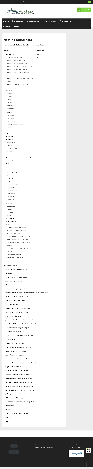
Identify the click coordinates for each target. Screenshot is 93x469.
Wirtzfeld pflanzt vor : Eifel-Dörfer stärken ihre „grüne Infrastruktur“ (26, 294)
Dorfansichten (11, 208)
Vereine (7, 226)
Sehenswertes (10, 172)
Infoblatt (9, 147)
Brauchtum (8, 92)
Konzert (8, 411)
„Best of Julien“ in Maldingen (14, 357)
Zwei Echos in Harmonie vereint (15, 302)
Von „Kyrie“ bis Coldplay (12, 306)
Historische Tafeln (12, 192)
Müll (6, 423)
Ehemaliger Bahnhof (12, 186)
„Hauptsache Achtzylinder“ (13, 318)
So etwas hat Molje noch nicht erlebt (16, 415)
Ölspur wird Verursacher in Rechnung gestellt (19, 403)
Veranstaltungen (11, 28)
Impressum (9, 138)
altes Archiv (13, 454)
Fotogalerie (10, 214)
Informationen (49, 23)
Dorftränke (10, 183)
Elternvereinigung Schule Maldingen (17, 232)
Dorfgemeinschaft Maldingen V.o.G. (17, 229)
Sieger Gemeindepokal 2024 (14, 368)
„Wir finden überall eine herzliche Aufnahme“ (19, 322)
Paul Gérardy (10, 129)
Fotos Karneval (10, 341)
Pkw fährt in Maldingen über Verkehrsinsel (18, 384)
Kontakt (83, 10)
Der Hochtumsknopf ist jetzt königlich (17, 329)
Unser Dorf (17, 23)
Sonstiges (10, 132)
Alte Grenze (10, 117)
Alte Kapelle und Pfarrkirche (14, 174)
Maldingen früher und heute (15, 126)
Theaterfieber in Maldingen (13, 287)
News (7, 169)
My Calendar (9, 166)
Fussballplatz (10, 189)
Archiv (14, 448)
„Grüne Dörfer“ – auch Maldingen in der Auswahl (20, 337)
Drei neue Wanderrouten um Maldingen (17, 376)
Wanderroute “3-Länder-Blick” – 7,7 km (17, 65)
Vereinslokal (10, 201)
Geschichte (8, 114)
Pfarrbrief (10, 153)
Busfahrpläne (11, 144)
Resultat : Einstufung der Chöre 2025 (17, 298)
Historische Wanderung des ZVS (16, 59)
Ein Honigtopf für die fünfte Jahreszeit (17, 279)
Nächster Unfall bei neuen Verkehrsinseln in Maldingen (22, 326)
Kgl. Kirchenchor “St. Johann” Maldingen (17, 241)
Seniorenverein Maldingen (14, 256)
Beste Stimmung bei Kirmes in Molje (16, 314)
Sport (37, 59)
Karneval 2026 (10, 275)
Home (6, 23)
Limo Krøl (8, 419)
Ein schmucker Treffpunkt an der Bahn (17, 361)
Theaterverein (9, 407)
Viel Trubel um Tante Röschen (14, 345)
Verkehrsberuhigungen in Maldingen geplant (19, 388)
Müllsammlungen (12, 150)
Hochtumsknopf (11, 195)
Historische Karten (12, 123)
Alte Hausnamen (11, 120)
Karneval (9, 98)
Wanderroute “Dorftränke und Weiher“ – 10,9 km (20, 68)
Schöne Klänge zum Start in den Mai (16, 372)
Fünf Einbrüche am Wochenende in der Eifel (18, 349)
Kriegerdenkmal (11, 198)
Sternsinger (10, 110)
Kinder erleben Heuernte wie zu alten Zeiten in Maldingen (23, 365)
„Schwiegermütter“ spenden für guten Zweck (19, 380)
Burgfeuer (10, 95)
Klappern (9, 104)
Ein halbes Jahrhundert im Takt (14, 333)
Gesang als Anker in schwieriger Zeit (16, 271)
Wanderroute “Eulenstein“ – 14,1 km (17, 71)
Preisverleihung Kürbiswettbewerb (16, 353)
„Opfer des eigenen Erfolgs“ (14, 283)
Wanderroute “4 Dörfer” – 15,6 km (16, 62)
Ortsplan (9, 217)
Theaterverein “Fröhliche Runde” (16, 259)
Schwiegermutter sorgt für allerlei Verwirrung (19, 392)
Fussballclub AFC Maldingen (14, 235)
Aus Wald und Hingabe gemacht (15, 291)
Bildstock (9, 177)
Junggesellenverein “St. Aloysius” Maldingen (19, 238)
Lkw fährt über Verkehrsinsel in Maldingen (18, 310)
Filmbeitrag (10, 211)
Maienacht (10, 107)
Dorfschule (10, 180)
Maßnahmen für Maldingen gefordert (16, 400)
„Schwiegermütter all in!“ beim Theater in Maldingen (21, 396)
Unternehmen (66, 23)
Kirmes (9, 101)
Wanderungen (33, 23)
